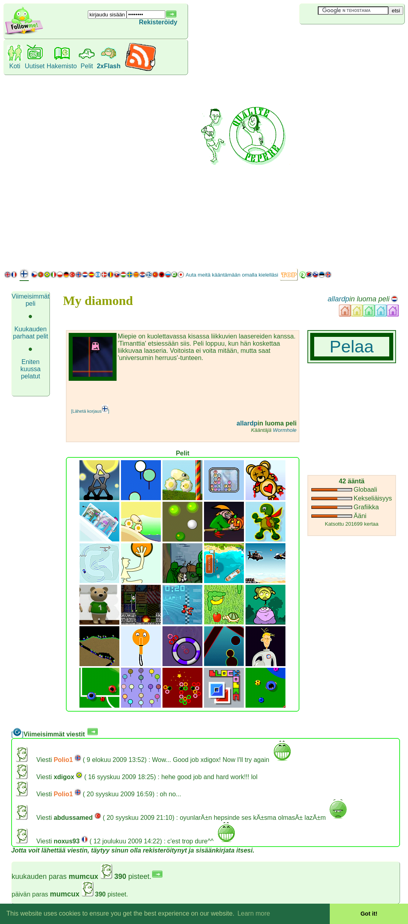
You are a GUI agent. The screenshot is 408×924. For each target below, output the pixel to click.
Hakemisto (62, 66)
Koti (14, 66)
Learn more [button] (254, 913)
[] (17, 734)
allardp (338, 299)
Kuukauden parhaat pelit (30, 333)
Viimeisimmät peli (31, 300)
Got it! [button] (368, 913)
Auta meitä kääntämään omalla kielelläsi (232, 275)
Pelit (87, 66)
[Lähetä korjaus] (90, 411)
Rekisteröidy (158, 22)
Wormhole (285, 430)
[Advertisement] (335, 145)
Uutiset (35, 66)
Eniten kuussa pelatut (30, 369)
